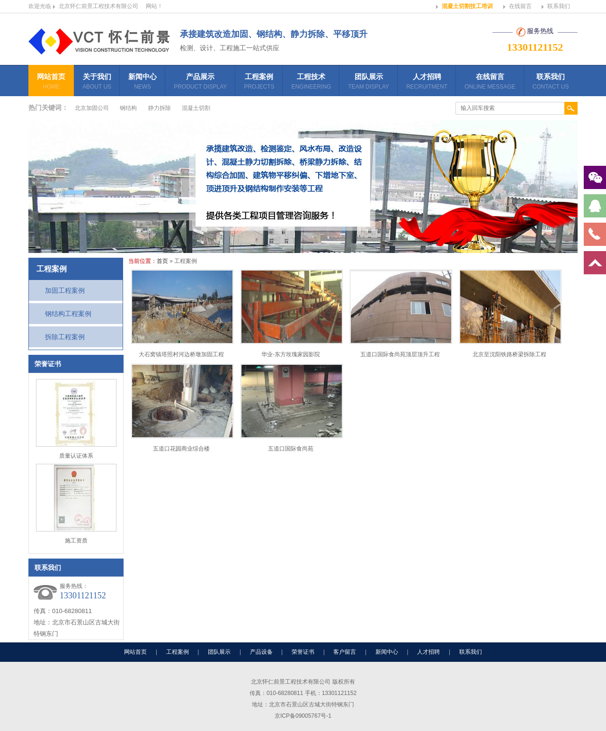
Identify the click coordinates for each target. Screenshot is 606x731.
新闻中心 (142, 82)
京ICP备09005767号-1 (303, 716)
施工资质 (76, 540)
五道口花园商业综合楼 (181, 448)
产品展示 (200, 82)
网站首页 (51, 82)
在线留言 (520, 6)
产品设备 (261, 652)
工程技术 (311, 82)
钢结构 (128, 108)
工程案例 (259, 82)
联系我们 (558, 6)
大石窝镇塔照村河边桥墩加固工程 (181, 354)
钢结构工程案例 (68, 313)
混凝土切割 (196, 108)
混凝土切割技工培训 (467, 6)
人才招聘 (426, 82)
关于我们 (96, 82)
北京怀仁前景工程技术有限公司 (98, 6)
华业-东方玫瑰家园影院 (290, 354)
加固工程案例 (65, 290)
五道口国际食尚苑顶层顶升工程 (400, 354)
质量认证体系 (76, 455)
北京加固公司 (92, 108)
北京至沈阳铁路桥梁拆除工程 (509, 354)
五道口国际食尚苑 (290, 448)
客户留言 (344, 652)
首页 (162, 261)
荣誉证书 (303, 652)
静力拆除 (159, 108)
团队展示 (368, 82)
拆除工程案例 (65, 337)
